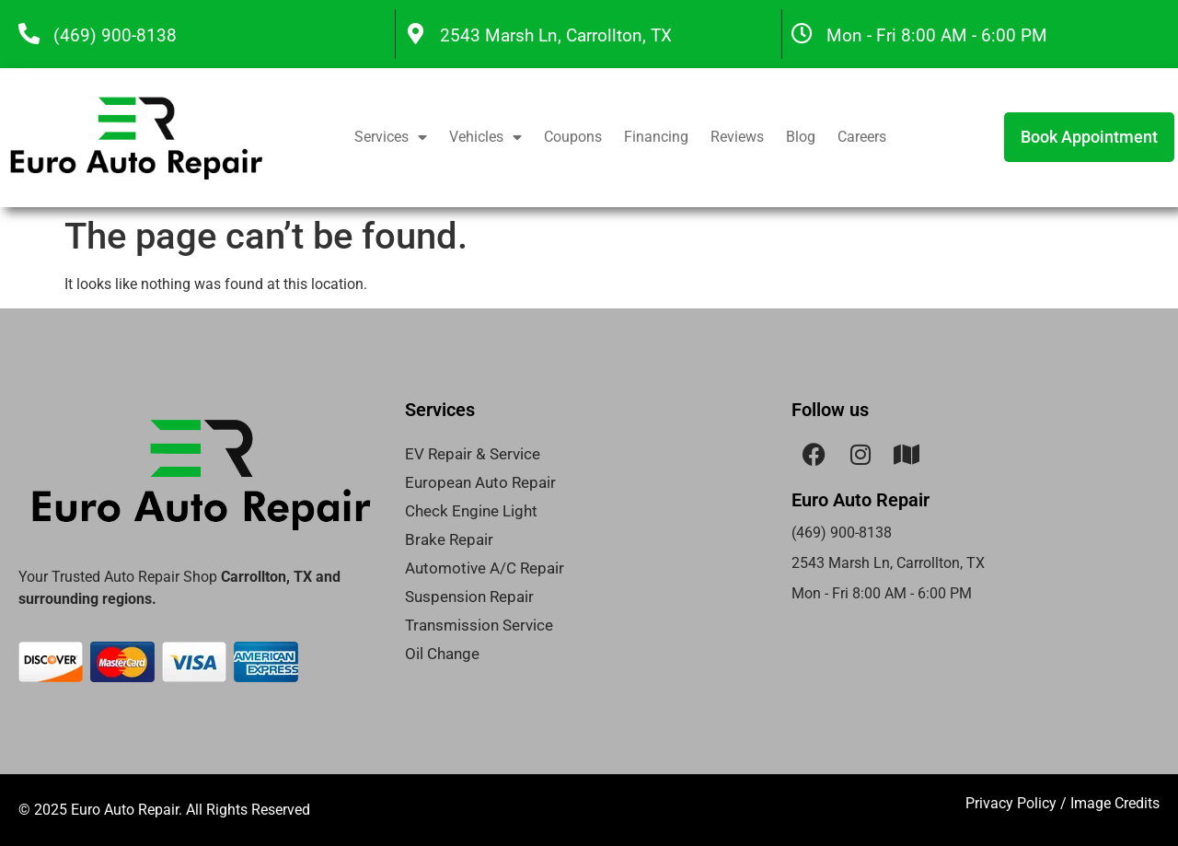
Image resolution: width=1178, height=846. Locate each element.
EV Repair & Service (472, 454)
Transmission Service (479, 625)
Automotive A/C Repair (484, 568)
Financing (656, 136)
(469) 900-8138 (115, 35)
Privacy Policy (1011, 803)
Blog (800, 136)
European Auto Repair (480, 482)
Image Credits (1115, 803)
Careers (861, 136)
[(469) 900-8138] (29, 33)
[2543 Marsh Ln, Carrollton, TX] (415, 33)
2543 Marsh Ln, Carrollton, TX (556, 35)
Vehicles (485, 137)
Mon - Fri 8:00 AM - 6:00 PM (936, 35)
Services (390, 137)
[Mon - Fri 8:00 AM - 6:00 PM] (802, 33)
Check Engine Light (471, 511)
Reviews (737, 136)
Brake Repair (449, 539)
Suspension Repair (469, 596)
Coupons (573, 136)
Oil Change (442, 653)
